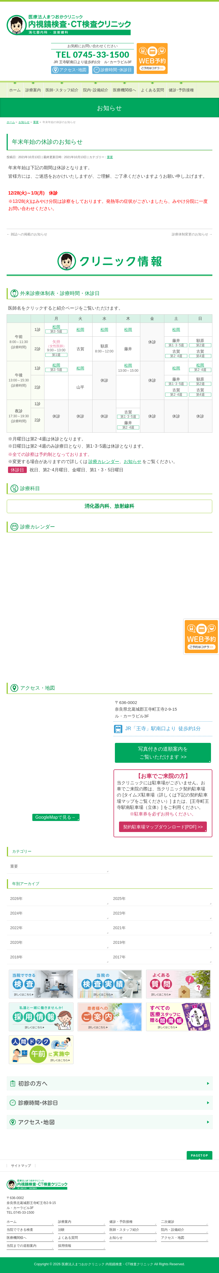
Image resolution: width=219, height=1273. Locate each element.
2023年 (119, 913)
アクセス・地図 (172, 1238)
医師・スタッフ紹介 (124, 1230)
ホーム (12, 1222)
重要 (110, 157)
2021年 (119, 928)
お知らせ (132, 461)
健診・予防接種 (121, 1222)
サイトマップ (21, 1165)
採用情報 (64, 1246)
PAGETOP (199, 1155)
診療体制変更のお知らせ (192, 234)
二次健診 (167, 1222)
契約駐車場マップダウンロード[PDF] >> (163, 827)
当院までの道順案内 (21, 1246)
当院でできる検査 (20, 1230)
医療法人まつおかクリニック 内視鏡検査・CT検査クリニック (107, 1264)
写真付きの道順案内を (163, 753)
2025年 (119, 898)
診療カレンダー (103, 461)
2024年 (16, 913)
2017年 (119, 957)
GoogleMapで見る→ (55, 817)
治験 (61, 1230)
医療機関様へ (17, 1238)
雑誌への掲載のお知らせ (27, 234)
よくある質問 (68, 1238)
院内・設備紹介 (172, 1230)
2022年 (16, 928)
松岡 (56, 327)
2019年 (119, 942)
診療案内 (64, 1222)
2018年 (16, 957)
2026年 (16, 898)
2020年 (16, 942)
